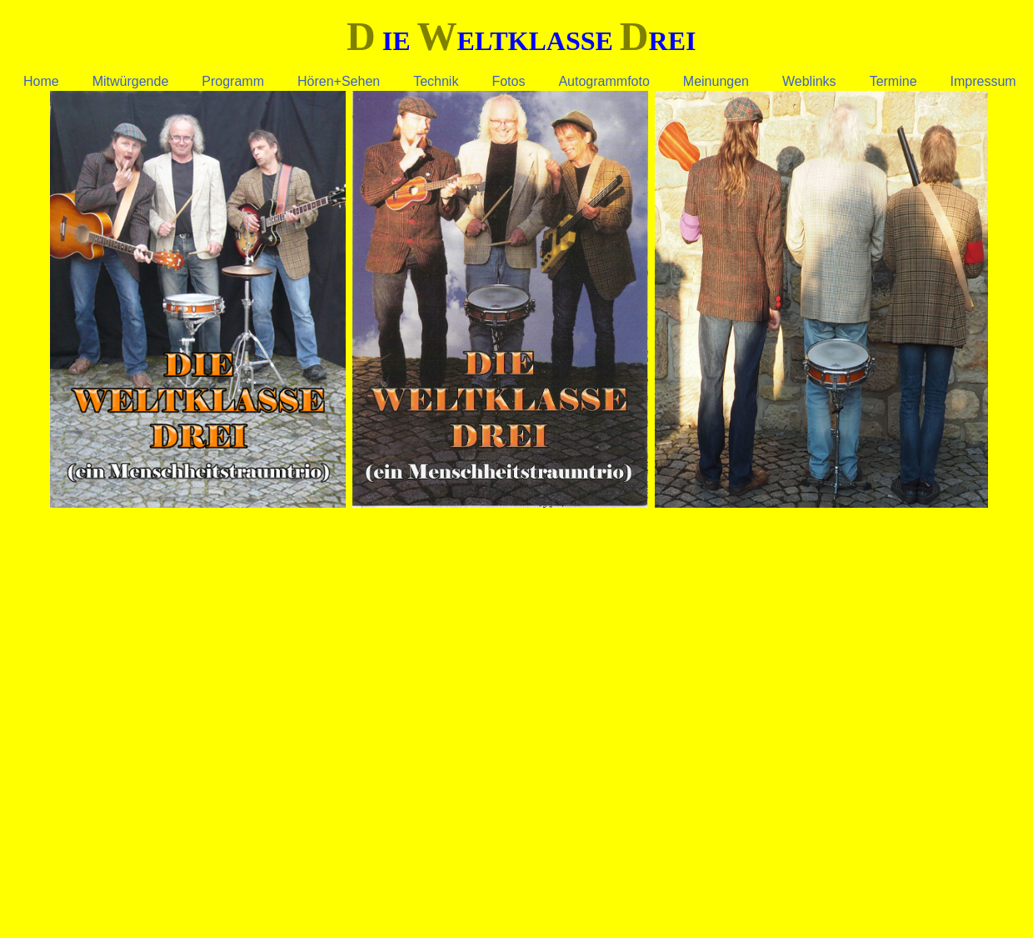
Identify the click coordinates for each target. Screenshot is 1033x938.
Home (41, 81)
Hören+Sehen (338, 81)
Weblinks (809, 81)
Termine (893, 81)
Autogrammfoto (603, 81)
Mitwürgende (130, 81)
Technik (435, 81)
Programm (233, 81)
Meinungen (716, 81)
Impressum (983, 81)
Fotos (508, 81)
